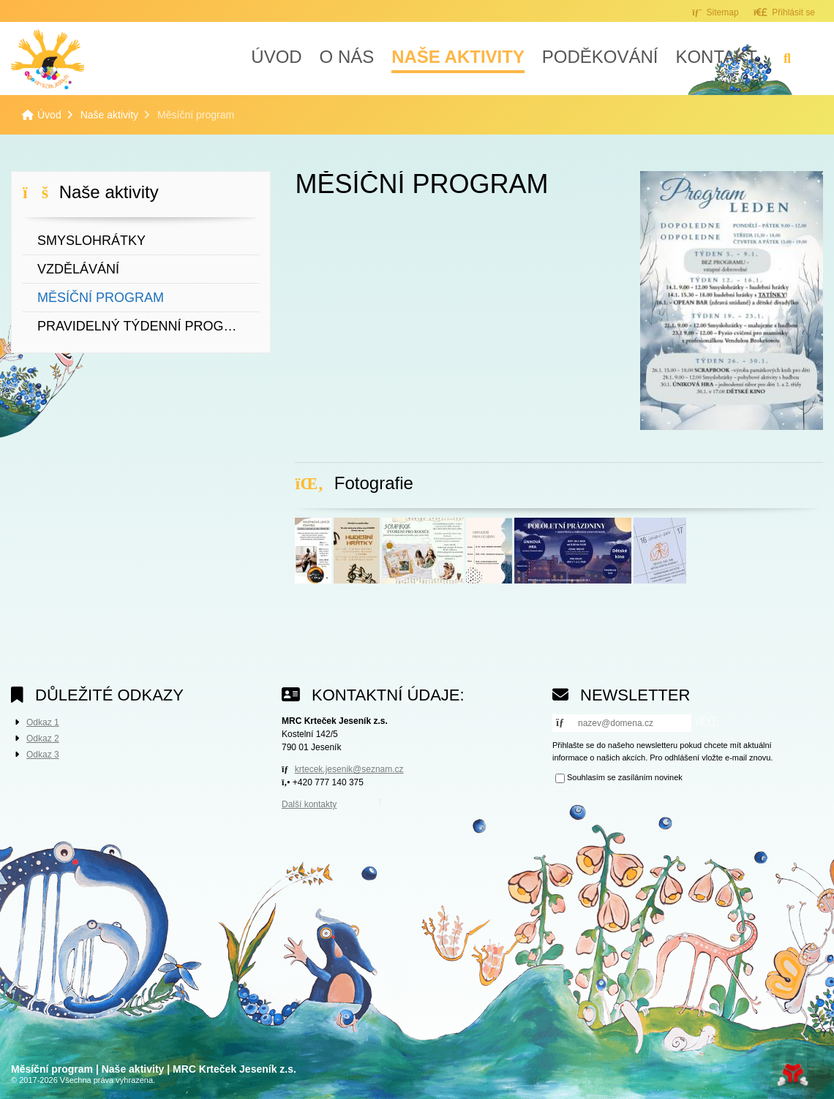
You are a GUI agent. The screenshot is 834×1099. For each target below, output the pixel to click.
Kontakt (716, 57)
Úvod (47, 59)
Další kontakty (309, 804)
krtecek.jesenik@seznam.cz (349, 769)
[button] (784, 12)
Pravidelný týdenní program (146, 326)
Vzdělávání (78, 269)
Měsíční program (100, 297)
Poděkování (600, 57)
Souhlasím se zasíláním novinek (625, 778)
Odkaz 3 (42, 754)
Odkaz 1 (42, 722)
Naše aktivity (458, 57)
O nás (347, 57)
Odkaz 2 (42, 738)
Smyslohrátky (91, 240)
